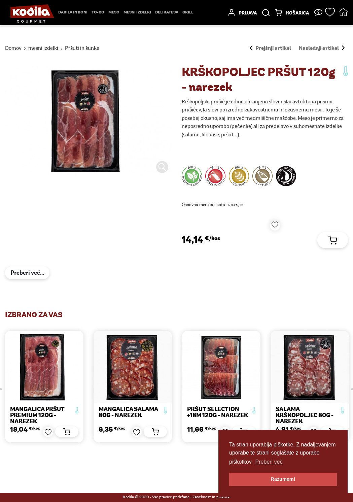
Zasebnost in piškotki (211, 497)
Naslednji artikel (322, 48)
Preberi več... (27, 273)
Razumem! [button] (283, 479)
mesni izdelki (137, 12)
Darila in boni (72, 12)
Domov (13, 48)
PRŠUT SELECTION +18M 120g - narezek (306, 412)
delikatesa (166, 12)
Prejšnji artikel (270, 48)
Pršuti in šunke (82, 48)
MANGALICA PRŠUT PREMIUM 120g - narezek (126, 415)
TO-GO (98, 12)
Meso (113, 12)
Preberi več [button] (269, 462)
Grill (187, 12)
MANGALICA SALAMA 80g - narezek (216, 412)
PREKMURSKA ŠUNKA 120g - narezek (40, 412)
